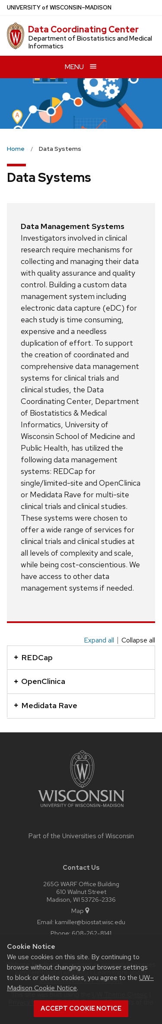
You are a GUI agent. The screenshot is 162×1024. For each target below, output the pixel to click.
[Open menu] (81, 67)
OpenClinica (39, 681)
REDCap (33, 657)
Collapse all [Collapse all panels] (138, 640)
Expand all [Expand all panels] (99, 640)
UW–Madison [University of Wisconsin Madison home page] (59, 7)
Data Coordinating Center (83, 29)
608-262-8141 (91, 933)
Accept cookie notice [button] (81, 1008)
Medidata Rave (45, 705)
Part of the (81, 836)
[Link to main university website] (81, 808)
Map (81, 910)
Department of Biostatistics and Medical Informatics (90, 42)
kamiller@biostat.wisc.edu (90, 922)
